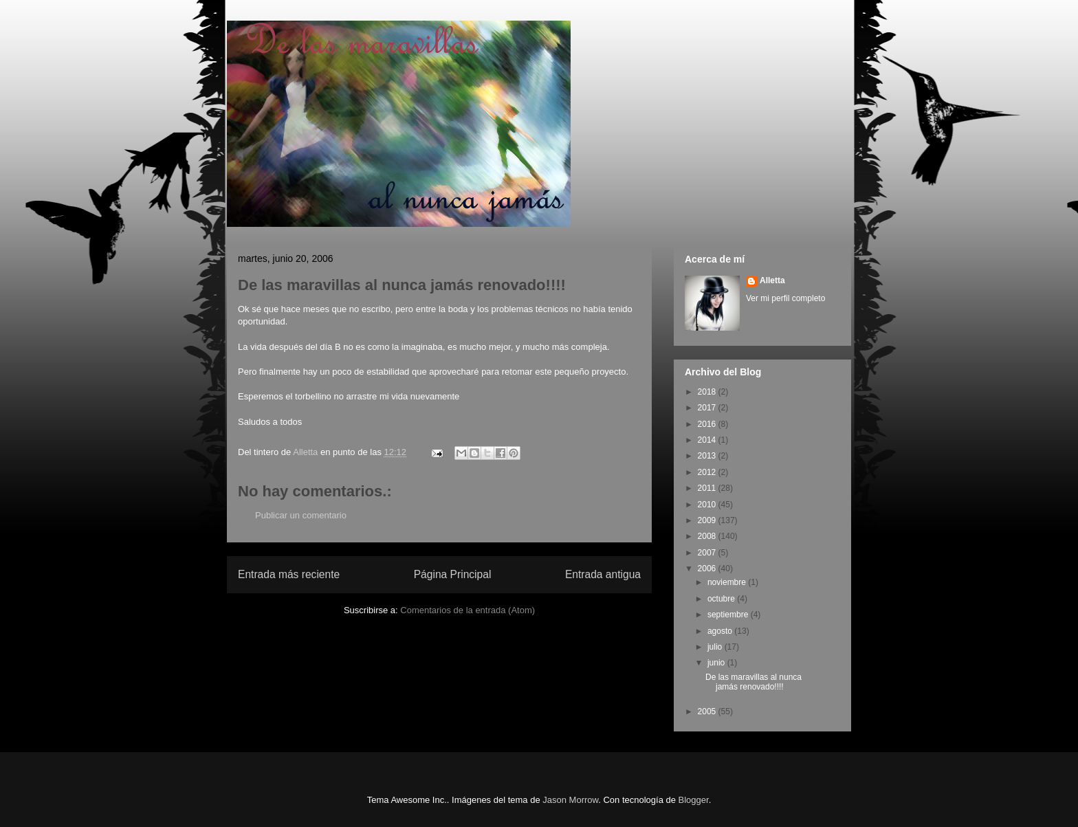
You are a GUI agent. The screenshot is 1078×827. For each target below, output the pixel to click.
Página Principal (453, 574)
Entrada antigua (603, 574)
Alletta (772, 280)
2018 (708, 392)
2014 (708, 440)
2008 (708, 536)
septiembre (729, 614)
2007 (708, 553)
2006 (708, 568)
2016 (708, 424)
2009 (708, 520)
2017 (708, 407)
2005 (708, 711)
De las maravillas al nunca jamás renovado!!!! (753, 682)
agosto (720, 631)
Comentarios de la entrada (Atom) (467, 610)
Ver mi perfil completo (785, 298)
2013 (708, 456)
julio (716, 647)
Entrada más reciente (289, 574)
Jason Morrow (570, 800)
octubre (722, 599)
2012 (708, 472)
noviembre (727, 582)
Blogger (694, 800)
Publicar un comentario (300, 515)
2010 (708, 504)
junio (717, 663)
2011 (708, 488)
